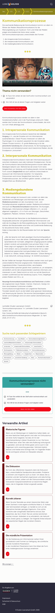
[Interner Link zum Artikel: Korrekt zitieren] (7, 526)
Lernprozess (7, 346)
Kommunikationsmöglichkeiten (37, 338)
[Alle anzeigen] (8, 564)
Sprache (6, 361)
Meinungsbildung (8, 354)
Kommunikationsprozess (38, 350)
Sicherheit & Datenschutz (11, 601)
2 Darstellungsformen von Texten (12, 11)
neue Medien (21, 338)
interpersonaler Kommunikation (33, 342)
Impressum (6, 598)
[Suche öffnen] (51, 4)
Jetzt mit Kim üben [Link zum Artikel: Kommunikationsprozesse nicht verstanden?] (27, 409)
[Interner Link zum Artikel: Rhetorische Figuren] (7, 457)
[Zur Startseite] (10, 4)
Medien (19, 354)
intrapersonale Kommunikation (22, 346)
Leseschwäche (38, 346)
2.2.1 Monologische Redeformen (28, 11)
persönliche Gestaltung (21, 357)
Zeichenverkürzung (9, 338)
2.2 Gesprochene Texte (20, 11)
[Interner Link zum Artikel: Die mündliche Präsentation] (7, 554)
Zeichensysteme (8, 350)
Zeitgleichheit (28, 354)
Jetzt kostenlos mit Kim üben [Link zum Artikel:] (15, 108)
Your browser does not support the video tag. (27, 72)
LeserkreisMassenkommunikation (12, 342)
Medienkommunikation (22, 350)
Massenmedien (39, 354)
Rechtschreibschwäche (44, 357)
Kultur (32, 357)
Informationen (7, 357)
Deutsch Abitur (4, 11)
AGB (3, 604)
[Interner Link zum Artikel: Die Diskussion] (7, 489)
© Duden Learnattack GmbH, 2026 (27, 610)
